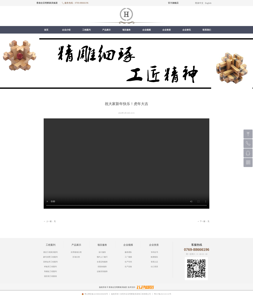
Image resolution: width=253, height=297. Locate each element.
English (208, 3)
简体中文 (199, 3)
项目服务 (126, 30)
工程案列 (86, 30)
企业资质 (166, 30)
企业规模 (146, 30)
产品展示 (106, 30)
